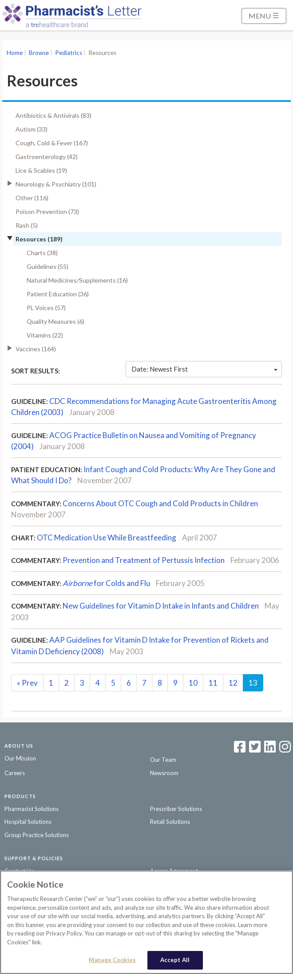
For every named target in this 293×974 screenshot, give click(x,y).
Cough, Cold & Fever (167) (52, 143)
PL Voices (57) (46, 307)
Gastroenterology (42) (47, 156)
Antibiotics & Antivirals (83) (53, 115)
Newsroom (164, 772)
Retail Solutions (170, 821)
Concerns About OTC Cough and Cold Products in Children (160, 503)
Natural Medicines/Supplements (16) (77, 280)
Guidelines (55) (47, 266)
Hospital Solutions (27, 821)
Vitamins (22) (45, 335)
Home (15, 52)
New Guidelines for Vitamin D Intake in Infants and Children (161, 605)
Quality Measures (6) (55, 321)
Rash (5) (27, 225)
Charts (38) (42, 252)
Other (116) (32, 198)
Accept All (175, 959)
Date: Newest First (204, 369)
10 (193, 682)
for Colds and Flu (106, 583)
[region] (146, 922)
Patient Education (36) (58, 294)
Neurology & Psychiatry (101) (56, 184)
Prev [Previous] (27, 682)
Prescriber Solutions (176, 808)
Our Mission (20, 758)
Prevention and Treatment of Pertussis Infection (144, 560)
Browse (39, 52)
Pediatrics (68, 52)
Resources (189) (39, 239)
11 (213, 682)
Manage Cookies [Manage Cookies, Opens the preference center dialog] (112, 959)
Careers (14, 772)
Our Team (163, 759)
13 (253, 682)
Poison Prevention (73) (47, 211)
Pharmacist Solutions (31, 808)
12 (233, 682)
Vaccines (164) (36, 349)
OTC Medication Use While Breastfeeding (106, 537)
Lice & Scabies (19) (41, 170)
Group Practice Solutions (36, 834)
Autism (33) (32, 129)
